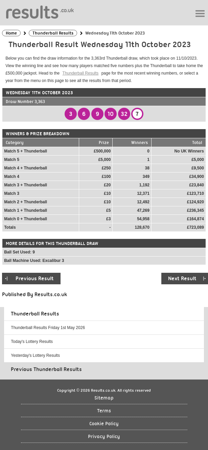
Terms (104, 411)
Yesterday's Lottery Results (35, 355)
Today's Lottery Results (32, 341)
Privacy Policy (104, 436)
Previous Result (35, 278)
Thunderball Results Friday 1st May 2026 (48, 327)
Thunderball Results (81, 73)
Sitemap (104, 398)
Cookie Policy (104, 424)
